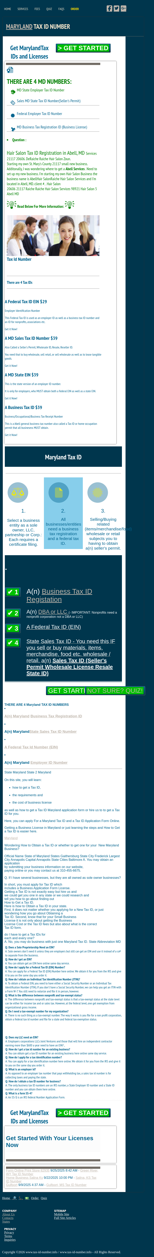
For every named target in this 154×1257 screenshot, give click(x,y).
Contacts (7, 1218)
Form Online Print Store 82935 (28, 1170)
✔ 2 (12, 613)
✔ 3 (12, 628)
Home (7, 9)
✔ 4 (12, 642)
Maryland (19, 26)
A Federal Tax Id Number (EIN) (31, 747)
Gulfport (11, 1185)
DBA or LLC (53, 612)
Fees (37, 9)
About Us (8, 1214)
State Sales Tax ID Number (53, 731)
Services (22, 9)
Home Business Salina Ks (24, 1177)
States (6, 1221)
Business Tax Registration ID (56, 716)
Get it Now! (11, 329)
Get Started (70, 690)
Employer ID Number (49, 762)
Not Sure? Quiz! (115, 690)
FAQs (61, 9)
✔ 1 (12, 592)
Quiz (49, 9)
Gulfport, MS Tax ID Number (66, 1185)
